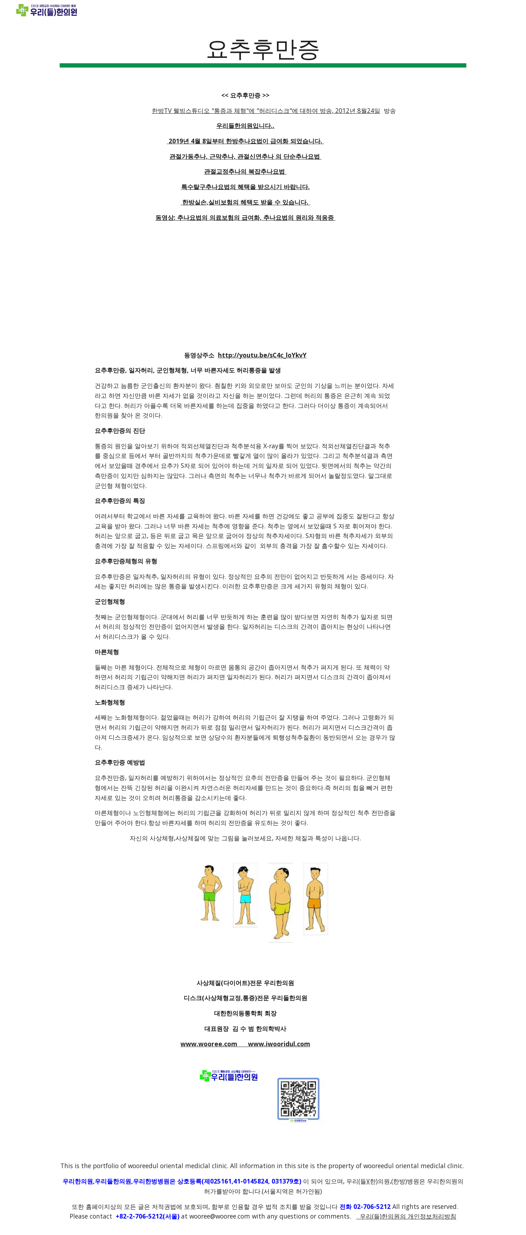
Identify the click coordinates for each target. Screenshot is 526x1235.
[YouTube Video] (245, 286)
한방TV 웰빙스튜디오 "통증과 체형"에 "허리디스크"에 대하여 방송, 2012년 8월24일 (266, 110)
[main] (263, 50)
